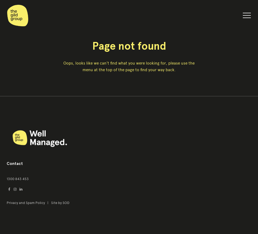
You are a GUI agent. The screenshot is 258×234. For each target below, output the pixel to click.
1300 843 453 (18, 179)
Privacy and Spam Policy (26, 203)
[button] (247, 16)
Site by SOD (60, 203)
